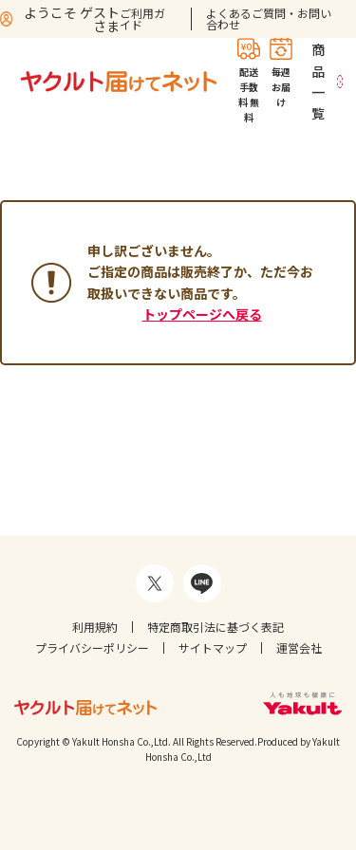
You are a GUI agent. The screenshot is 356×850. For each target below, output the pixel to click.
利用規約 (95, 627)
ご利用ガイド (142, 18)
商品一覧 (318, 81)
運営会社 (299, 647)
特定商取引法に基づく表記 (215, 627)
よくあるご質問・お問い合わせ (268, 18)
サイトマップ (212, 647)
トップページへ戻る (202, 314)
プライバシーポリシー (92, 647)
